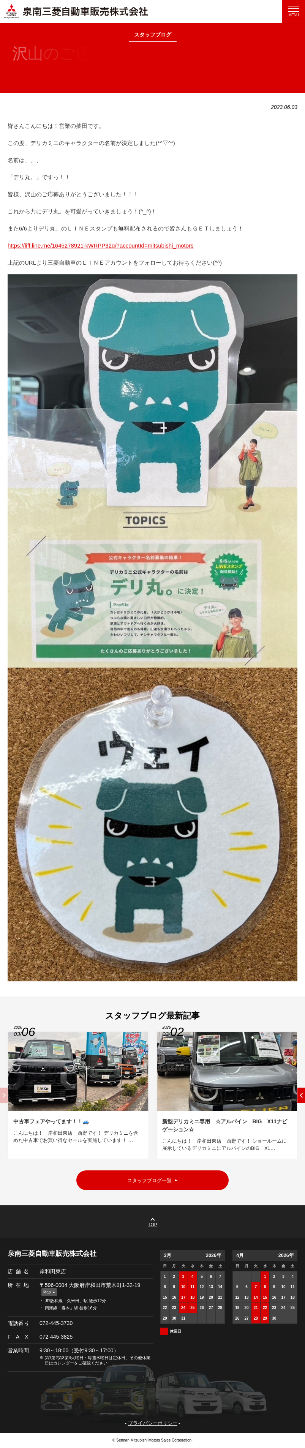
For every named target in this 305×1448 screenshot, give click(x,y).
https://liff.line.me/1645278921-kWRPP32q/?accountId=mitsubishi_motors (101, 248)
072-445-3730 (56, 1323)
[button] (301, 1097)
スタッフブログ (152, 35)
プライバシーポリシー (152, 1423)
